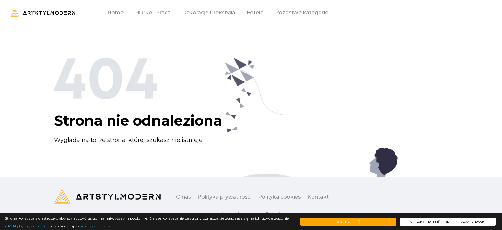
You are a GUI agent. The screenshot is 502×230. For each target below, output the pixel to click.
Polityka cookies (279, 197)
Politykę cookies (95, 226)
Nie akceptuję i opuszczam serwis (447, 221)
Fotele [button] (255, 13)
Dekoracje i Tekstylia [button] (208, 13)
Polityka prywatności (225, 197)
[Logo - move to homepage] (42, 13)
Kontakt (318, 197)
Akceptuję (348, 221)
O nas (183, 197)
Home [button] (115, 13)
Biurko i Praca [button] (153, 13)
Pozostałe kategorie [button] (301, 13)
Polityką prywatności (28, 226)
